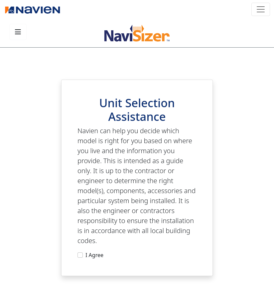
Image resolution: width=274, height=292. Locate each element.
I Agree (94, 255)
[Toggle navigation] (260, 9)
